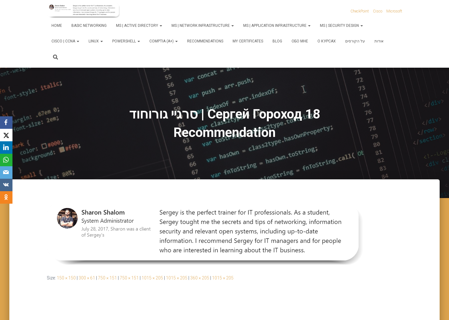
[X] (6, 135)
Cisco (377, 11)
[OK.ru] (6, 197)
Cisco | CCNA (65, 41)
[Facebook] (6, 122)
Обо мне (300, 41)
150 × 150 (66, 277)
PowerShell (126, 41)
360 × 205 (199, 277)
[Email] (6, 172)
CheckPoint (359, 11)
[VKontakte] (6, 185)
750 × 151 (107, 277)
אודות (379, 41)
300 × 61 (87, 277)
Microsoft (394, 11)
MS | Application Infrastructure (277, 25)
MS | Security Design (341, 25)
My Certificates (248, 41)
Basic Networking (89, 25)
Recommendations (205, 41)
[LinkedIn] (6, 147)
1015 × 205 (152, 277)
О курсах (326, 41)
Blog (277, 41)
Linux (96, 41)
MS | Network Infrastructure (202, 25)
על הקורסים (355, 41)
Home (56, 25)
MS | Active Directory (139, 25)
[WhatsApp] (6, 160)
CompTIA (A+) (163, 41)
